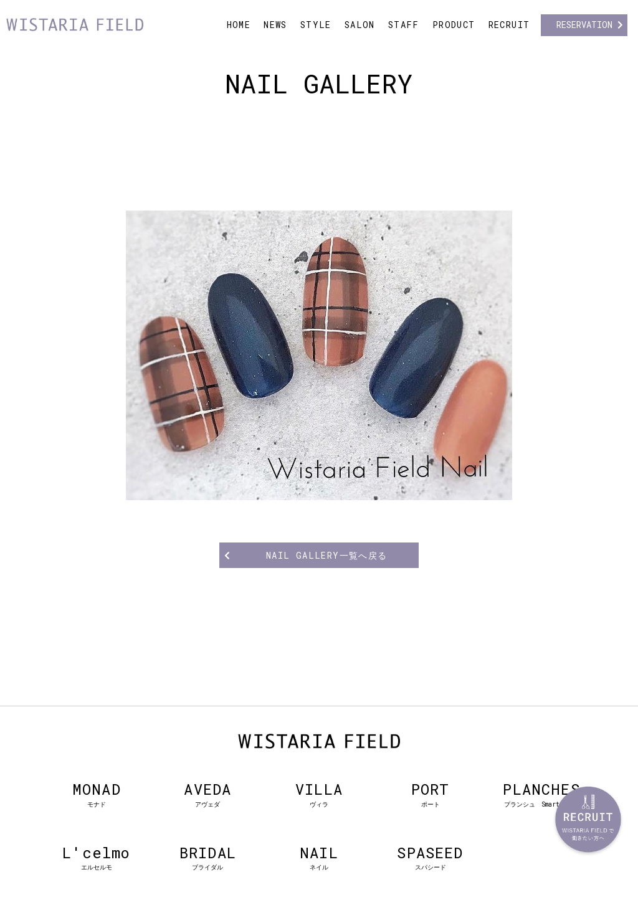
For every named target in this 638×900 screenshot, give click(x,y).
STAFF (403, 25)
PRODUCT (453, 25)
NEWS (275, 25)
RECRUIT (509, 25)
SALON (360, 25)
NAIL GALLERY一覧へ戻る (327, 555)
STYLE (315, 25)
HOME (239, 25)
